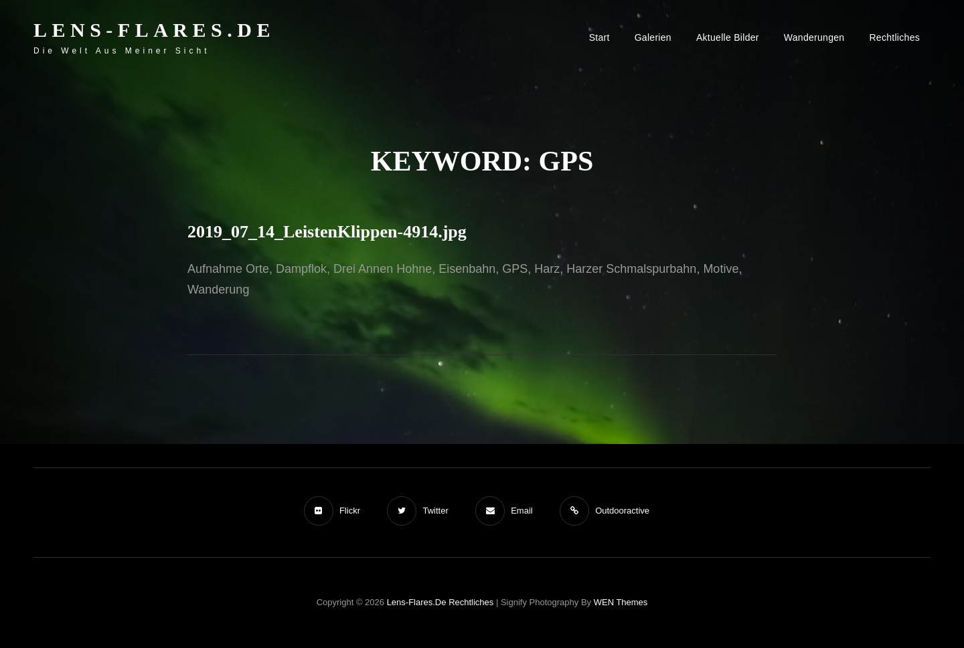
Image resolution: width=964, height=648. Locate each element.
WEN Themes (621, 602)
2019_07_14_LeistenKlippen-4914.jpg (327, 231)
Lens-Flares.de (154, 30)
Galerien (653, 37)
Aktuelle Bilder (727, 37)
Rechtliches (894, 37)
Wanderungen (814, 37)
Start (599, 37)
